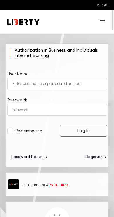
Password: (17, 99)
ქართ (102, 5)
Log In (83, 130)
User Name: (18, 73)
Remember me (25, 131)
